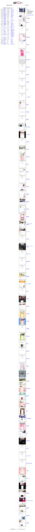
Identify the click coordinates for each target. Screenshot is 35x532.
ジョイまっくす (28, 455)
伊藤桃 (27, 104)
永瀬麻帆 (27, 328)
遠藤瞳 (27, 119)
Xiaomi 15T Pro (13, 20)
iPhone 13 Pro (12, 15)
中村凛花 (27, 306)
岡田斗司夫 (28, 156)
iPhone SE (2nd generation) (12, 30)
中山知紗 (27, 313)
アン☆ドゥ (28, 52)
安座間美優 (28, 37)
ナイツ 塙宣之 (28, 283)
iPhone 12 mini (12, 10)
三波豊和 (5, 16)
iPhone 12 (12, 16)
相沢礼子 (27, 22)
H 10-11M (12, 37)
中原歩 (27, 291)
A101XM (12, 17)
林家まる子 (28, 358)
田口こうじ (28, 478)
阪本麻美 (27, 216)
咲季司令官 (28, 440)
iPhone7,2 (12, 14)
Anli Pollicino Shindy (29, 500)
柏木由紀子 (5, 34)
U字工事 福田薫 (28, 418)
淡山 (27, 433)
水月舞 (27, 470)
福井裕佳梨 (28, 388)
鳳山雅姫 (27, 276)
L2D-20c (12, 11)
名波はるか (28, 336)
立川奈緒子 (5, 14)
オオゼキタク (28, 134)
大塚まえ (27, 149)
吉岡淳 (4, 9)
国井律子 (5, 10)
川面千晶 (5, 13)
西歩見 (27, 343)
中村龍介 (27, 298)
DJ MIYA (5, 33)
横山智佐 (5, 15)
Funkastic (27, 373)
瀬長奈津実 (28, 261)
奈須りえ (5, 17)
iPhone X (12, 13)
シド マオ (27, 231)
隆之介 (4, 12)
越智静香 (27, 194)
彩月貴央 (27, 44)
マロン (4, 26)
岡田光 (27, 164)
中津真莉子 (28, 515)
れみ (4, 29)
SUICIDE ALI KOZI (29, 463)
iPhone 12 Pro (12, 12)
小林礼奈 (5, 11)
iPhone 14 (12, 9)
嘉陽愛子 (27, 201)
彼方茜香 (27, 186)
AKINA (27, 29)
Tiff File (12, 21)
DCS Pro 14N (12, 34)
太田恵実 (27, 141)
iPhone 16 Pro (12, 29)
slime (27, 485)
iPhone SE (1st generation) (12, 36)
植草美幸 (5, 21)
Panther (27, 448)
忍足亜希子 (28, 179)
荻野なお (27, 171)
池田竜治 (27, 74)
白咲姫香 (27, 425)
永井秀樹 (27, 321)
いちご (27, 89)
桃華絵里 (27, 403)
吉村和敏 (5, 20)
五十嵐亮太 (28, 59)
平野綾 (4, 30)
